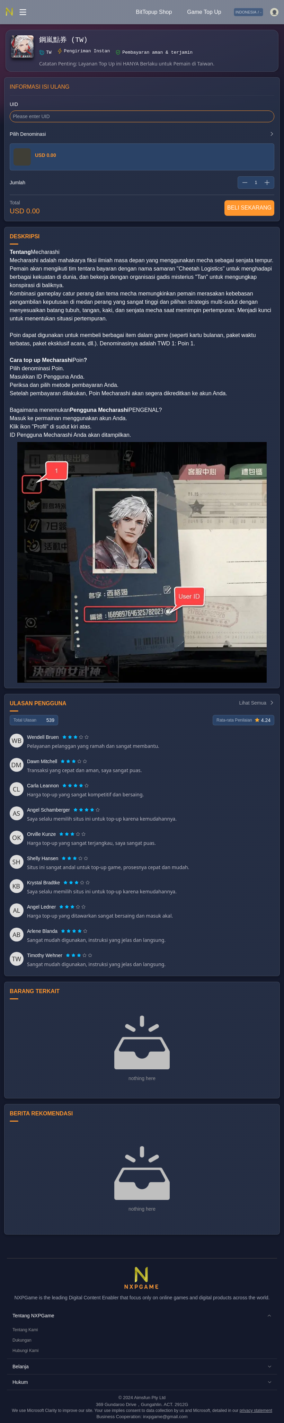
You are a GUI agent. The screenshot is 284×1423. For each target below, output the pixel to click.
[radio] (65, 737)
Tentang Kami (25, 1329)
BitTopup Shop (154, 12)
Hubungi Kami (25, 1350)
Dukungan (22, 1340)
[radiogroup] (75, 737)
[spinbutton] (255, 182)
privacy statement (256, 1410)
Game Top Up (204, 12)
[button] (142, 1315)
